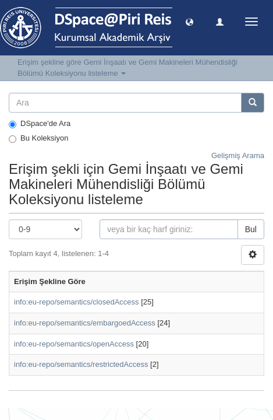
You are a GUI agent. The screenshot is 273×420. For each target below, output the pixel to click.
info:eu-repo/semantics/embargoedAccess (84, 322)
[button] (189, 21)
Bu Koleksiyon (38, 138)
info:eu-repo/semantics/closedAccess (76, 302)
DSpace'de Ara (39, 123)
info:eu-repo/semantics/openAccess (74, 344)
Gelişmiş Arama (237, 155)
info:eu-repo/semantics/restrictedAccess (81, 364)
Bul (251, 229)
